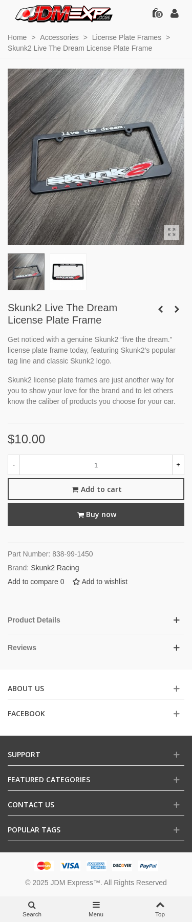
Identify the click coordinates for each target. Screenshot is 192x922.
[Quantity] (96, 465)
